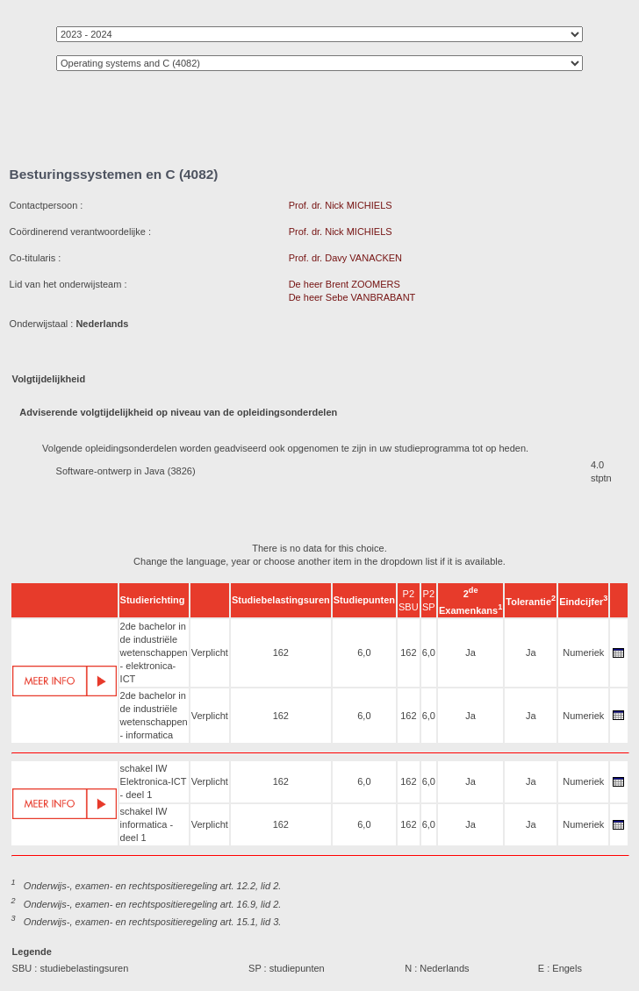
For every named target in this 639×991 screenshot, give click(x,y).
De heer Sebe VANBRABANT (352, 297)
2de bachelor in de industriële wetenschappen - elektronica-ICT (154, 652)
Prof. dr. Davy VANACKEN (345, 258)
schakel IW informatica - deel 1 (147, 824)
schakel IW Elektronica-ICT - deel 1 (153, 781)
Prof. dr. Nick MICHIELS (340, 205)
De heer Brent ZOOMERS (344, 284)
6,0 (363, 652)
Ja (470, 652)
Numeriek (583, 652)
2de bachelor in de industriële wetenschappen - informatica (154, 715)
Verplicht (209, 652)
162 (281, 652)
